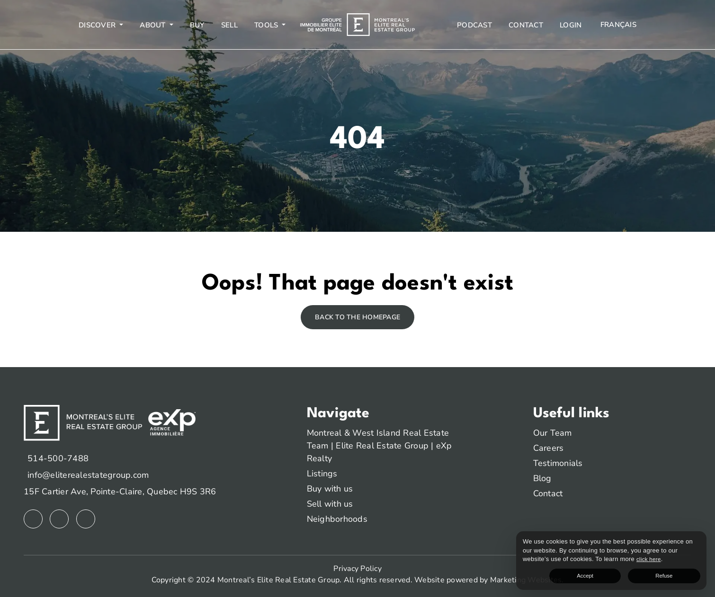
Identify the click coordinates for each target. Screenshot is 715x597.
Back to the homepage (357, 317)
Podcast (474, 25)
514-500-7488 (58, 458)
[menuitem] (617, 24)
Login (570, 25)
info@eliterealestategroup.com (88, 475)
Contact (526, 25)
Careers (548, 448)
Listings (322, 473)
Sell (229, 25)
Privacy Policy (357, 568)
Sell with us (330, 503)
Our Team (552, 433)
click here (585, 555)
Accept (645, 573)
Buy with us (330, 488)
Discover (98, 25)
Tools (267, 25)
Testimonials (558, 463)
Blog (542, 478)
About (154, 25)
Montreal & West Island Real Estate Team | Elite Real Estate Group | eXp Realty (379, 445)
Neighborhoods (337, 519)
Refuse (684, 573)
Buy (197, 25)
